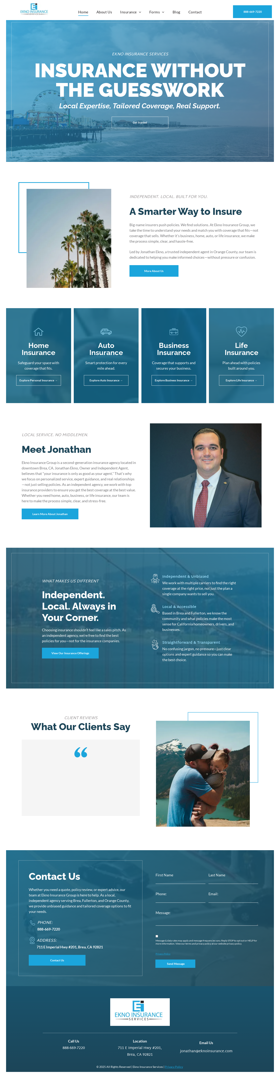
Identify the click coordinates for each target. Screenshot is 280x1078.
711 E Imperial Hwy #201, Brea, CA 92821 (140, 1051)
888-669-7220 (48, 929)
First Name (164, 875)
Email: (213, 894)
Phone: (161, 894)
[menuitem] (83, 12)
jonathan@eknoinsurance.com (206, 1051)
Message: (163, 912)
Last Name (216, 875)
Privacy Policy (163, 953)
